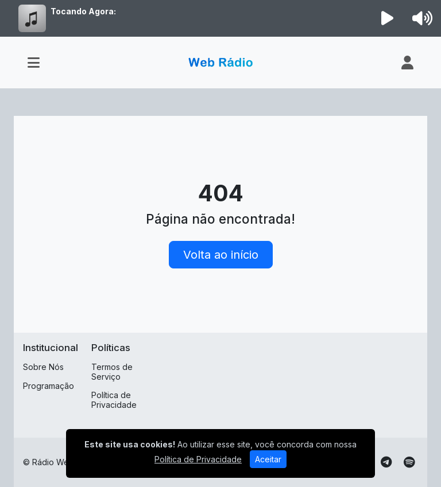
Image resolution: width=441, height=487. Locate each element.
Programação (48, 386)
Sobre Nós (43, 367)
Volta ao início (220, 255)
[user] (407, 62)
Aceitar (268, 459)
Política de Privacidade (114, 400)
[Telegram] (386, 462)
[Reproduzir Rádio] (388, 18)
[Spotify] (409, 462)
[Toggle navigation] (34, 62)
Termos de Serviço (112, 371)
